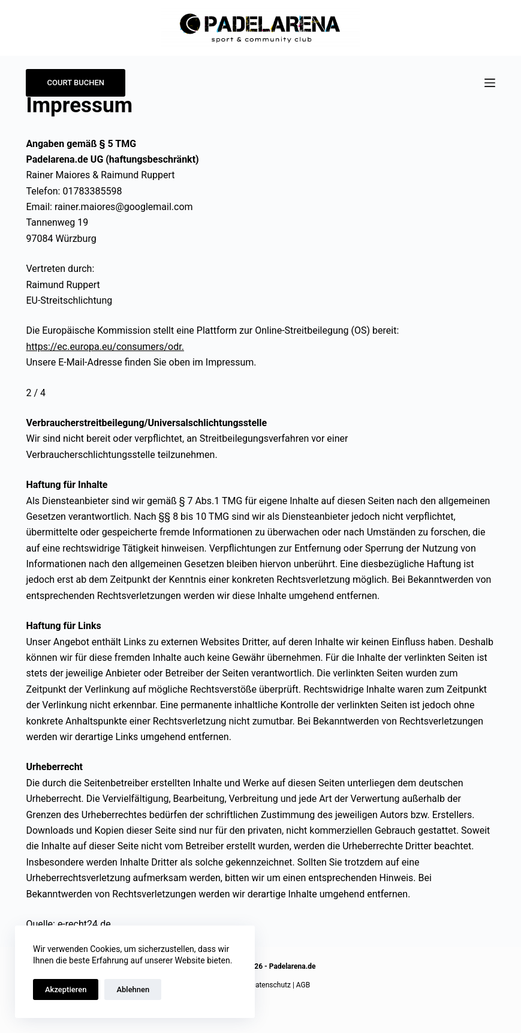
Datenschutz (271, 985)
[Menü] (489, 82)
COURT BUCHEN (75, 82)
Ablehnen (132, 989)
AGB (303, 985)
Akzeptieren (65, 989)
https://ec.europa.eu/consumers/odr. (104, 346)
